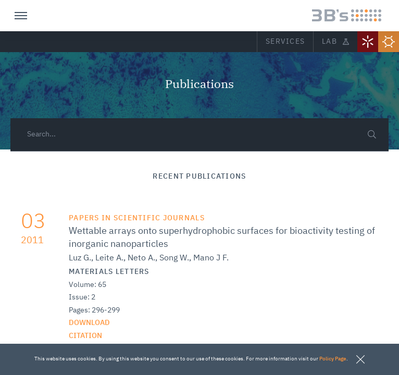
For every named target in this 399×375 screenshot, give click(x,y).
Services (285, 41)
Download (89, 323)
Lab (335, 41)
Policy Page (332, 358)
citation (85, 336)
